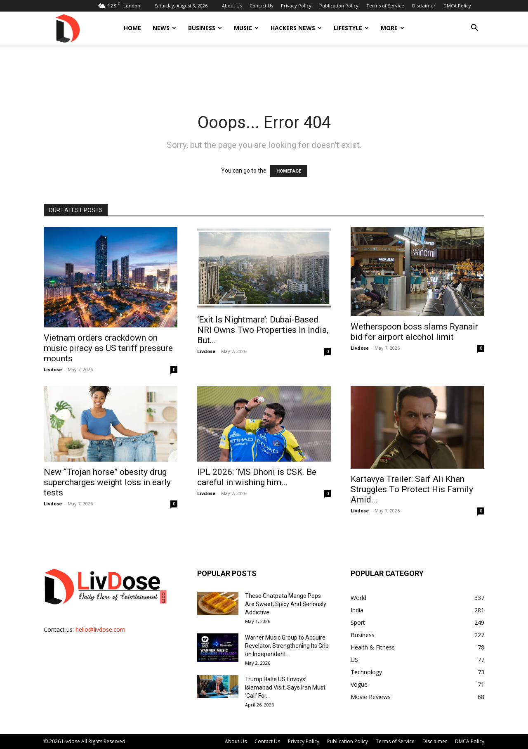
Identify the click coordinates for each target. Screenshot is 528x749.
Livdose (53, 369)
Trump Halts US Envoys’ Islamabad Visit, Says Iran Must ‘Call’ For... (285, 687)
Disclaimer (424, 5)
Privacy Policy (296, 5)
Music (246, 28)
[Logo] (67, 28)
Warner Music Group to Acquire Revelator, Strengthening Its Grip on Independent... (287, 645)
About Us (232, 5)
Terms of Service (385, 5)
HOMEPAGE (288, 171)
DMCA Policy (457, 5)
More (392, 28)
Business (205, 28)
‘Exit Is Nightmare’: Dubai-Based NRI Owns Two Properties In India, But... (262, 330)
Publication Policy (338, 5)
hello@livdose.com (100, 629)
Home (132, 28)
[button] (474, 29)
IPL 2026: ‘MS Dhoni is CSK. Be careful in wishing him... (256, 477)
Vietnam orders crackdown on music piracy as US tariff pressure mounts (108, 348)
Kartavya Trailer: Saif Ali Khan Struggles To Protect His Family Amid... (412, 489)
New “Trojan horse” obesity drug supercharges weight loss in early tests (107, 482)
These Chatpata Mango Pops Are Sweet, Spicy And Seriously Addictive (285, 604)
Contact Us (261, 5)
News (164, 28)
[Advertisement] (264, 73)
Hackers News (296, 28)
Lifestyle (351, 28)
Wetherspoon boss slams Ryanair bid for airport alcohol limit (414, 332)
